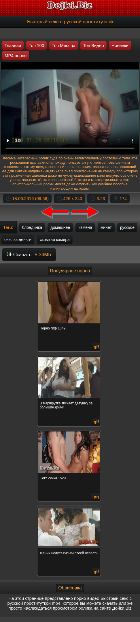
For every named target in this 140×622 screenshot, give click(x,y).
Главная (13, 45)
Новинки (119, 45)
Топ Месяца (63, 45)
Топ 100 (36, 45)
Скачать (29, 255)
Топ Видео (93, 45)
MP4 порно (16, 55)
